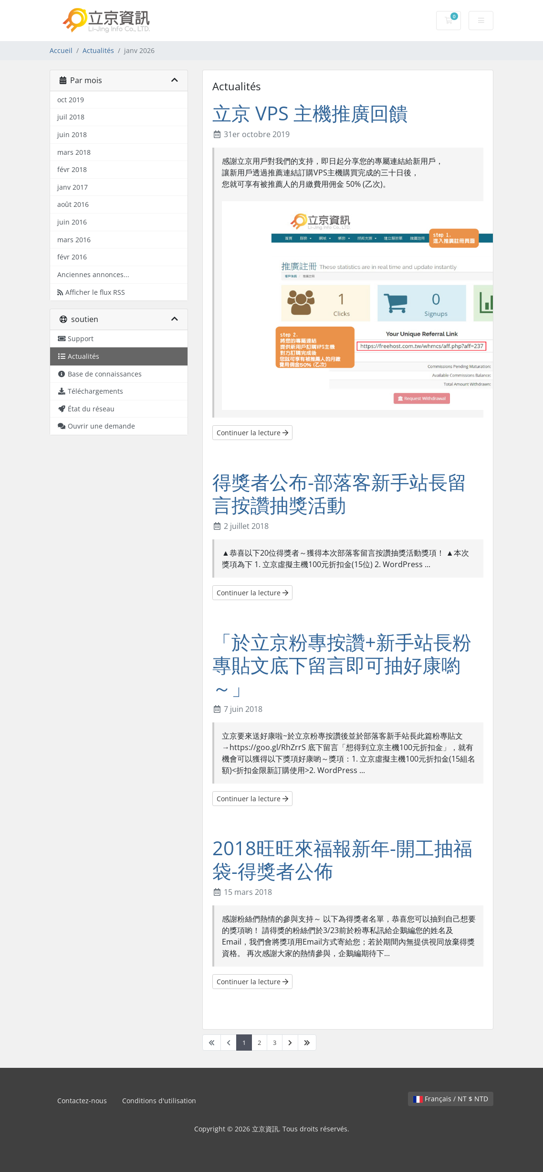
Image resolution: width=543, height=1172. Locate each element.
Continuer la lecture (252, 432)
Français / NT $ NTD (450, 1098)
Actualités (98, 50)
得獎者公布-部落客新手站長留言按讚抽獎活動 (339, 493)
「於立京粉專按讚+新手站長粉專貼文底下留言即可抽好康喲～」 (341, 665)
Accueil (61, 50)
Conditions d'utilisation (159, 1100)
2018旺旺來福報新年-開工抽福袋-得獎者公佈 (342, 859)
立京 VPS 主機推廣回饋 (310, 113)
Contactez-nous (82, 1100)
